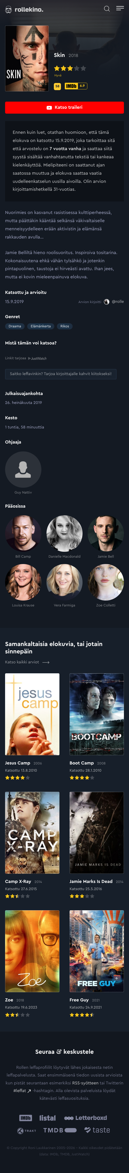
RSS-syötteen (85, 1083)
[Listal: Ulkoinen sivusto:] (46, 1118)
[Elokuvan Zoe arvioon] (32, 964)
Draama (15, 326)
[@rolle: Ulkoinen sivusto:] (114, 302)
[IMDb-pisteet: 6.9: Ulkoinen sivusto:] (76, 86)
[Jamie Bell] (106, 537)
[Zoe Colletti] (106, 586)
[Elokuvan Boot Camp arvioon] (97, 727)
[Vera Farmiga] (64, 586)
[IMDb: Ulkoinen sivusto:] (25, 1118)
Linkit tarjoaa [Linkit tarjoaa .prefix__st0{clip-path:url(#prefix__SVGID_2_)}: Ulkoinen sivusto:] (25, 358)
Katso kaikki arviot (27, 662)
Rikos (64, 326)
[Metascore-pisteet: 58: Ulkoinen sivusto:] (57, 86)
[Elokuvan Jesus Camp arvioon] (32, 727)
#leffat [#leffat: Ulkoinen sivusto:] (19, 1090)
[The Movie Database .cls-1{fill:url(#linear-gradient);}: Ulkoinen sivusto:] (60, 1131)
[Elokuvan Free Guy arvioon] (97, 964)
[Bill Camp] (23, 537)
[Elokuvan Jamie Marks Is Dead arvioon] (97, 846)
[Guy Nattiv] (23, 473)
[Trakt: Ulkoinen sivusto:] (27, 1131)
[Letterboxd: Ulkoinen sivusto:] (85, 1117)
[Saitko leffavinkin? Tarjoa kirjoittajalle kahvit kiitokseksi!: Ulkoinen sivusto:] (61, 374)
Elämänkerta (41, 326)
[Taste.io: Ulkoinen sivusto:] (97, 1131)
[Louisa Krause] (23, 586)
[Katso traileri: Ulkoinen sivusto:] (64, 108)
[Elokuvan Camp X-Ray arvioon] (32, 846)
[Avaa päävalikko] (120, 9)
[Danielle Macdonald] (64, 537)
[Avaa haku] (107, 9)
